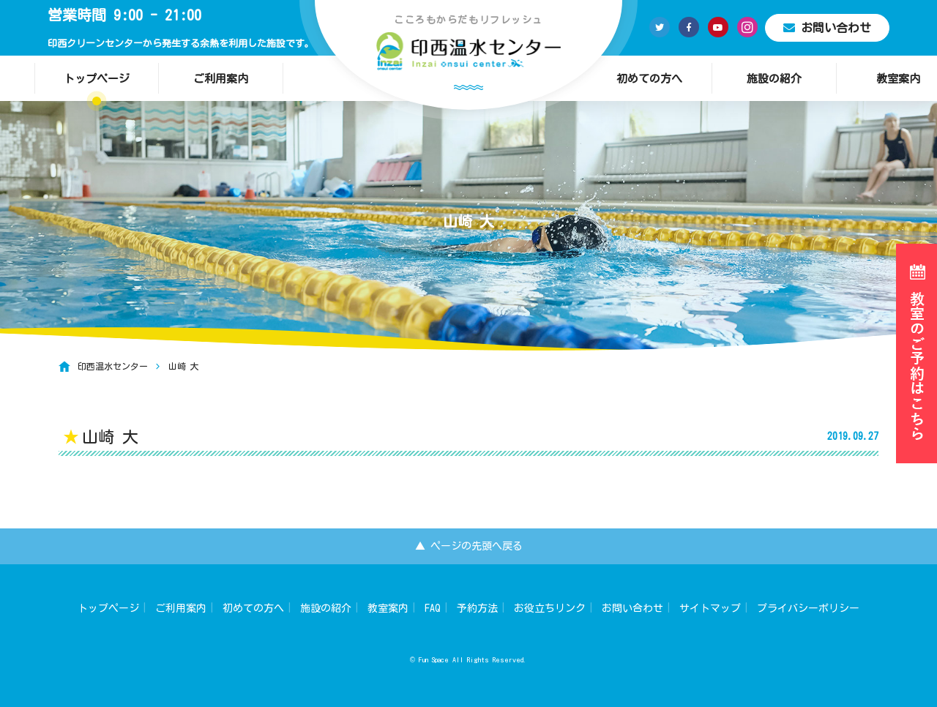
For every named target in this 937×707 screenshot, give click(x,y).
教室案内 (387, 608)
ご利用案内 (220, 78)
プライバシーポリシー (808, 608)
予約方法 (477, 608)
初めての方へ (649, 78)
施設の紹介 (774, 78)
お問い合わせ (827, 28)
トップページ (97, 78)
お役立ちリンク (550, 608)
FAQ (433, 608)
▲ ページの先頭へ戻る (469, 546)
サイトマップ (710, 608)
